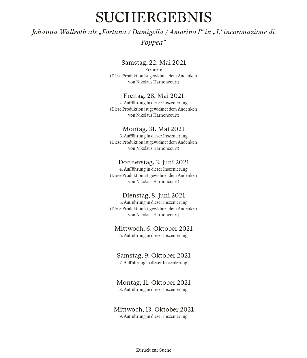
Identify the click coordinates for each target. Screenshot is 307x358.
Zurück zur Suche (153, 350)
